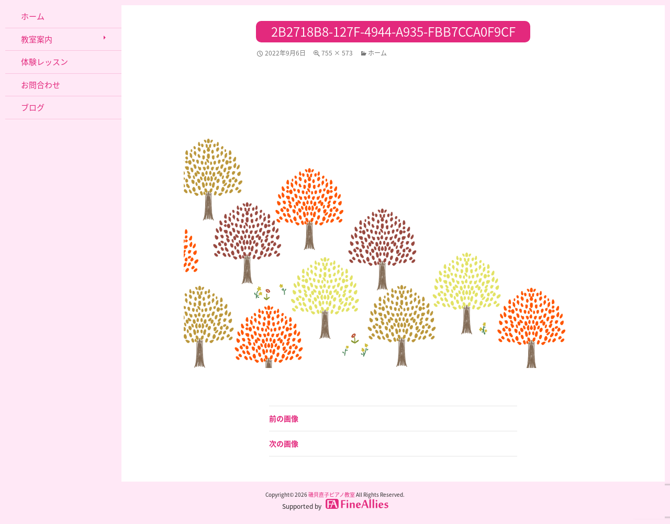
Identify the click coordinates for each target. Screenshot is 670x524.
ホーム (377, 53)
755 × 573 (337, 53)
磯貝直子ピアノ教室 (331, 494)
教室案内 (36, 39)
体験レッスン (44, 62)
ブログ (32, 107)
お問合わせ (40, 85)
